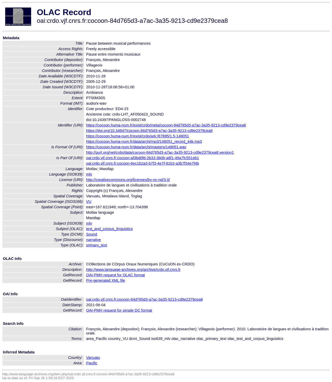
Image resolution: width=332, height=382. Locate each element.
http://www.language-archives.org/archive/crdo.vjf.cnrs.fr (133, 269)
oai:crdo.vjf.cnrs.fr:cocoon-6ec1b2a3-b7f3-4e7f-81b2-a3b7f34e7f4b (142, 163)
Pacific (91, 363)
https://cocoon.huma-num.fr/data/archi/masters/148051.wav (136, 147)
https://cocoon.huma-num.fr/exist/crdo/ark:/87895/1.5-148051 (137, 136)
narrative (93, 240)
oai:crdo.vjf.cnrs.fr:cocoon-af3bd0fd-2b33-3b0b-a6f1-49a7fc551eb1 (142, 158)
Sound (91, 234)
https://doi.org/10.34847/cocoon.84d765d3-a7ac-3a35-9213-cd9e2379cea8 (149, 131)
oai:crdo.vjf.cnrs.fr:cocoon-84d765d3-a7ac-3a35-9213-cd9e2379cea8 (144, 299)
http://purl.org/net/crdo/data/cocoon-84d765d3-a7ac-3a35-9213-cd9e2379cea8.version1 (160, 152)
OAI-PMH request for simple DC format (119, 310)
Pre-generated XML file (105, 280)
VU (88, 201)
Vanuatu (93, 358)
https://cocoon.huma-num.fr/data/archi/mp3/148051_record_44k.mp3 (144, 141)
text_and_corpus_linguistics (109, 229)
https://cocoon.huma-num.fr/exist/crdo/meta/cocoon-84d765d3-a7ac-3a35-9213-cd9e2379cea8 (166, 125)
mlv (89, 174)
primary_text (96, 245)
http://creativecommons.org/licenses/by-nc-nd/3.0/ (128, 180)
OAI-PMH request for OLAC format (115, 275)
